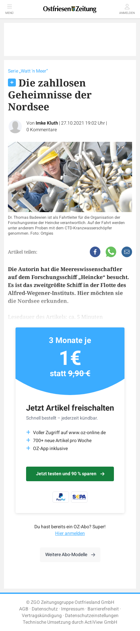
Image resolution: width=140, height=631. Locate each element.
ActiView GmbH (101, 622)
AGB (23, 608)
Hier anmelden (70, 533)
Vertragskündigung (42, 615)
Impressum (72, 608)
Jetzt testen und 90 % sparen (70, 473)
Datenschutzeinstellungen (92, 615)
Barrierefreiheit (103, 608)
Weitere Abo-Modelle (70, 554)
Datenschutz (45, 608)
